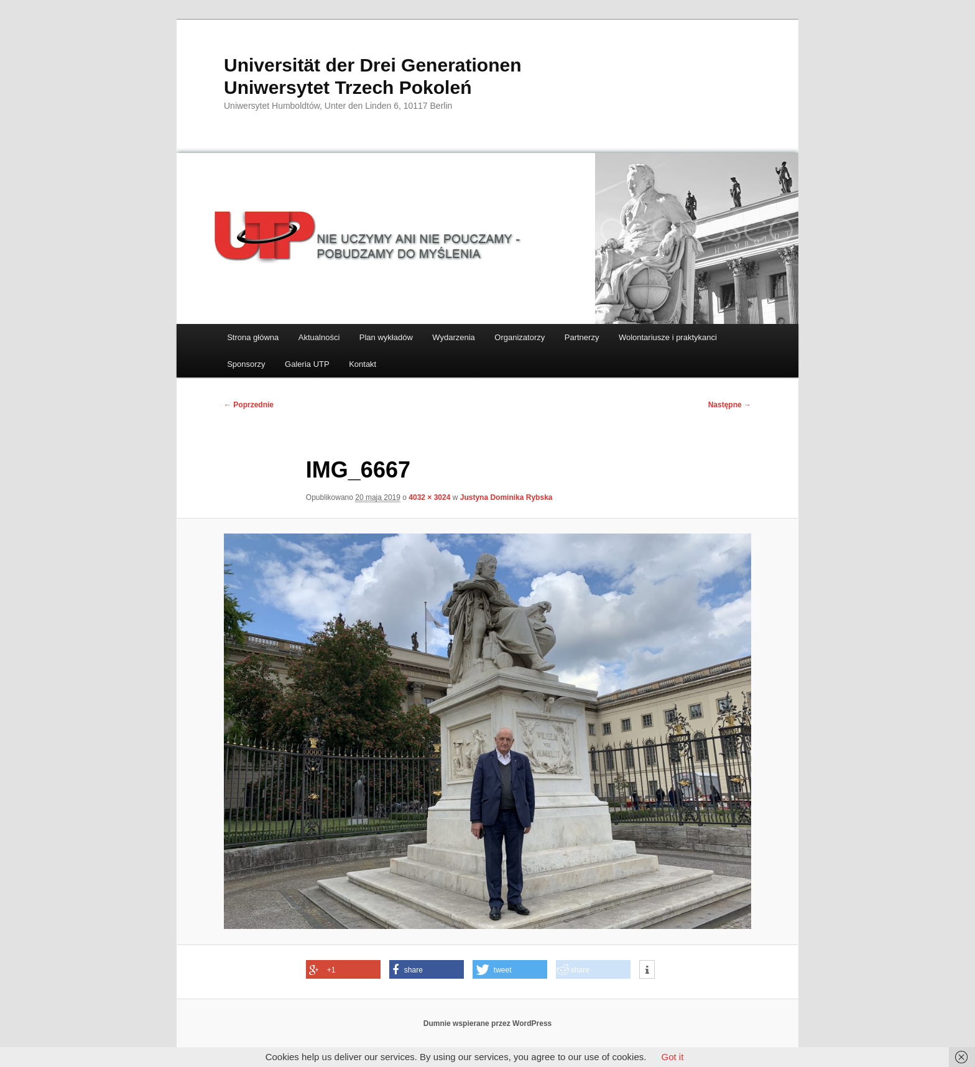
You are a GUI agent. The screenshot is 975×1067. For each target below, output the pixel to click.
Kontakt (362, 364)
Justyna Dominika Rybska (506, 497)
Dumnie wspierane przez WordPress (487, 1023)
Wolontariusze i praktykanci (668, 337)
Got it (672, 1056)
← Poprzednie (249, 404)
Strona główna (253, 337)
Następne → (729, 404)
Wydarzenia (453, 337)
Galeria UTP (307, 364)
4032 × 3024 (429, 497)
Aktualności (319, 337)
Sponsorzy (246, 364)
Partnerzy (582, 337)
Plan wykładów (386, 337)
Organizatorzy (519, 337)
